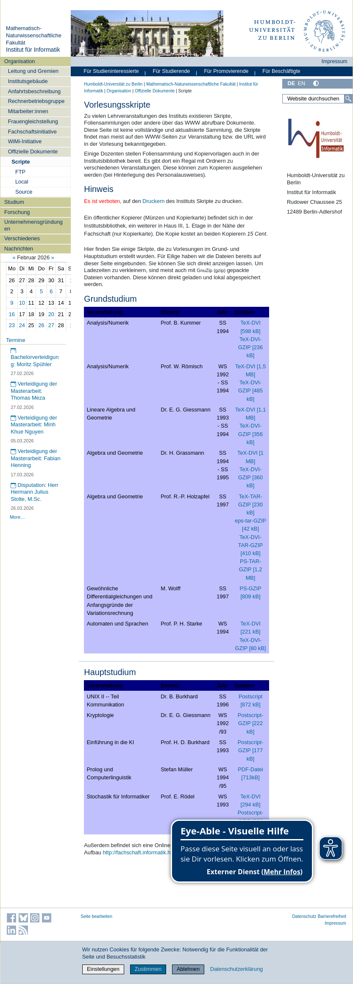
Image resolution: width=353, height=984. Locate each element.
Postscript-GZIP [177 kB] (250, 750)
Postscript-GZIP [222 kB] (250, 723)
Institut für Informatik (33, 49)
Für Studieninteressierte (111, 71)
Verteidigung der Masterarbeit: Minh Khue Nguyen (34, 424)
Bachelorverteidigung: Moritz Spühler (34, 357)
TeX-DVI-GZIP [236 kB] (250, 347)
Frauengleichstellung (33, 121)
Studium (14, 202)
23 (12, 325)
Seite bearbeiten (96, 916)
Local (21, 181)
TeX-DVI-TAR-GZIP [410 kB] (250, 545)
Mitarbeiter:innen (28, 111)
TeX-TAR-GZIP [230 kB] (250, 504)
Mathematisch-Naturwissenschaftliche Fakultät (33, 35)
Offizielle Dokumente (33, 151)
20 (51, 314)
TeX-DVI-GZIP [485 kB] (250, 390)
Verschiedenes (22, 238)
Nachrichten (18, 248)
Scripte (20, 161)
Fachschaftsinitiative (32, 131)
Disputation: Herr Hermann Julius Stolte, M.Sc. (34, 492)
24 (22, 325)
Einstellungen (103, 969)
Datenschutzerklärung (236, 969)
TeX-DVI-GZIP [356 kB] (250, 434)
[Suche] (348, 98)
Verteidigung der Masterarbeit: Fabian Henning (35, 458)
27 (51, 325)
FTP (20, 172)
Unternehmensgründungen (33, 225)
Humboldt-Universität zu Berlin (113, 84)
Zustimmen (148, 969)
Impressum (334, 61)
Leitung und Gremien (33, 71)
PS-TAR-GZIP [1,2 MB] (250, 569)
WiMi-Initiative (25, 141)
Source (24, 192)
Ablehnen (188, 969)
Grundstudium (110, 298)
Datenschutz (304, 916)
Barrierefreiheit (332, 916)
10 (22, 303)
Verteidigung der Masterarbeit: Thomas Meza (34, 391)
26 (41, 325)
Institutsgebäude (28, 81)
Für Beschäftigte (281, 71)
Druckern (153, 201)
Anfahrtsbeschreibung (34, 91)
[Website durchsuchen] (317, 98)
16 (12, 314)
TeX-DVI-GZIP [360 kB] (250, 477)
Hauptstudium (110, 672)
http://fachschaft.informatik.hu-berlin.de (149, 852)
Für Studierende (171, 71)
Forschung (17, 212)
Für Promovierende (226, 71)
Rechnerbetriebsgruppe (36, 101)
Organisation (19, 61)
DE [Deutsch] (291, 83)
